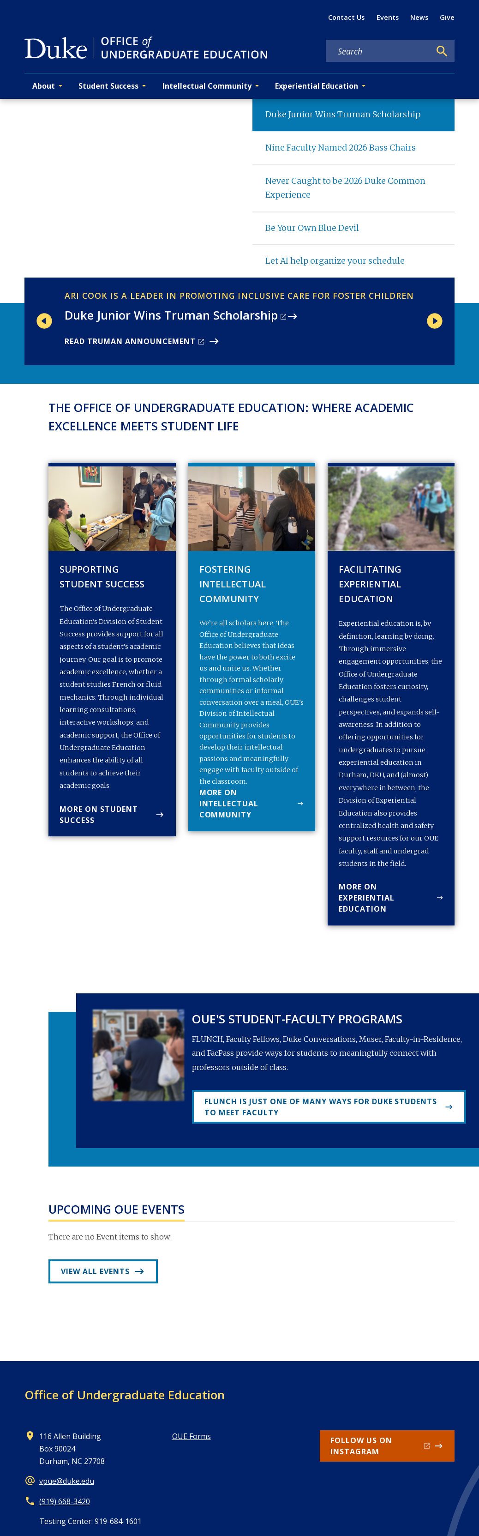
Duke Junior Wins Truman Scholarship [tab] (342, 114)
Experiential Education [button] (316, 86)
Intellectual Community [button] (206, 86)
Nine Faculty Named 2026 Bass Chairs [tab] (340, 148)
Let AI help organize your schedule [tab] (335, 261)
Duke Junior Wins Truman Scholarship (171, 315)
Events (388, 17)
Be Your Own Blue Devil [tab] (312, 228)
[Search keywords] (378, 51)
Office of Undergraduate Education (124, 1394)
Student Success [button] (108, 86)
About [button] (43, 86)
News (419, 17)
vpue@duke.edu (66, 1481)
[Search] (442, 51)
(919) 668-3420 (64, 1501)
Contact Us (346, 17)
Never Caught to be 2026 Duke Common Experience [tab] (345, 188)
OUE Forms (191, 1436)
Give (447, 17)
